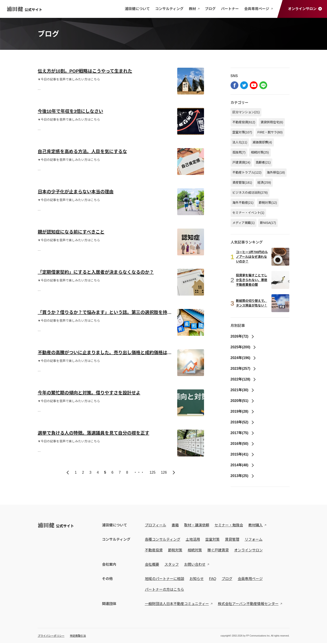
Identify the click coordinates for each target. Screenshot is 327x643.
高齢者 (263, 162)
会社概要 (152, 564)
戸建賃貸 (241, 162)
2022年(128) (243, 379)
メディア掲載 (243, 223)
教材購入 (255, 525)
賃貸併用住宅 (271, 122)
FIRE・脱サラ (270, 132)
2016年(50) (242, 443)
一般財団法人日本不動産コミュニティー (177, 604)
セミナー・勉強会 (229, 525)
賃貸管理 (232, 539)
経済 (264, 182)
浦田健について (137, 9)
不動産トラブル (247, 172)
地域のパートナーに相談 (164, 579)
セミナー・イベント (248, 212)
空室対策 (242, 132)
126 (164, 472)
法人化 (239, 142)
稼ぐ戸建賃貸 (218, 550)
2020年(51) (242, 401)
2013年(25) (242, 476)
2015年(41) (242, 454)
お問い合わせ (195, 564)
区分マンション (246, 112)
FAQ (212, 579)
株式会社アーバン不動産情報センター (248, 604)
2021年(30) (242, 390)
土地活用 (193, 539)
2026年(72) (242, 336)
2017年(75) (242, 433)
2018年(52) (242, 422)
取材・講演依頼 (196, 525)
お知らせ (197, 579)
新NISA (268, 223)
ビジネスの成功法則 (250, 192)
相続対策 (260, 152)
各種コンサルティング (162, 539)
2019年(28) (242, 411)
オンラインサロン (305, 9)
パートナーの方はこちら (164, 589)
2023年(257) (243, 368)
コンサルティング (169, 9)
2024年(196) (243, 358)
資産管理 (242, 182)
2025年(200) (243, 347)
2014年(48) (242, 465)
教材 (194, 9)
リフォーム (253, 539)
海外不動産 (243, 202)
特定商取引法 (78, 635)
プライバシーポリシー (51, 635)
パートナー (230, 9)
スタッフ (172, 564)
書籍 (175, 525)
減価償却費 (262, 142)
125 (153, 472)
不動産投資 (243, 122)
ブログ (210, 9)
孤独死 (239, 152)
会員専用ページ (258, 9)
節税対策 (268, 202)
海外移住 (276, 172)
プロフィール (155, 525)
